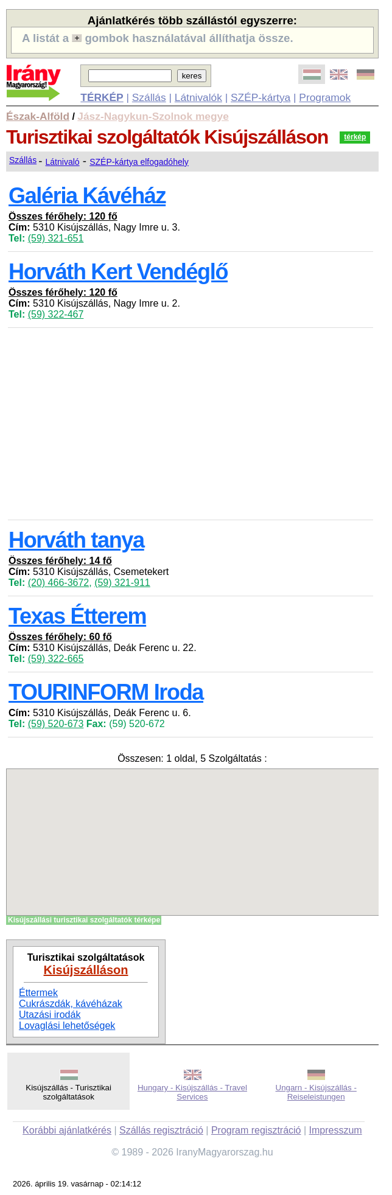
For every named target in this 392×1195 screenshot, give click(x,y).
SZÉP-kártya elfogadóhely (139, 162)
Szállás (149, 97)
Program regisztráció (256, 1130)
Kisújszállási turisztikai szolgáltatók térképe (84, 920)
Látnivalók (198, 97)
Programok (325, 97)
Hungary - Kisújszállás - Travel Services (192, 1092)
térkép (355, 137)
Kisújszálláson (86, 970)
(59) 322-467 (56, 314)
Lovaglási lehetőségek (67, 1025)
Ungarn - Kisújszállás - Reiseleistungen (316, 1092)
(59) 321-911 (122, 582)
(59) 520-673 (56, 724)
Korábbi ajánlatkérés (67, 1130)
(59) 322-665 (56, 658)
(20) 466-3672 (58, 582)
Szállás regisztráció (161, 1130)
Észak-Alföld (37, 116)
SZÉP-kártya (260, 97)
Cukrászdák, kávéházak (70, 1003)
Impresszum (335, 1130)
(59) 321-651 (56, 238)
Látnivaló (63, 162)
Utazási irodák (49, 1014)
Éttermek (38, 993)
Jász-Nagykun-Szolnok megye (152, 116)
